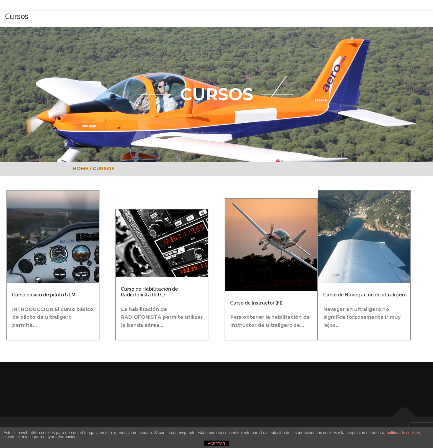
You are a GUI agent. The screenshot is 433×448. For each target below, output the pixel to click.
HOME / (83, 168)
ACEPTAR (216, 444)
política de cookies (403, 432)
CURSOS (104, 168)
